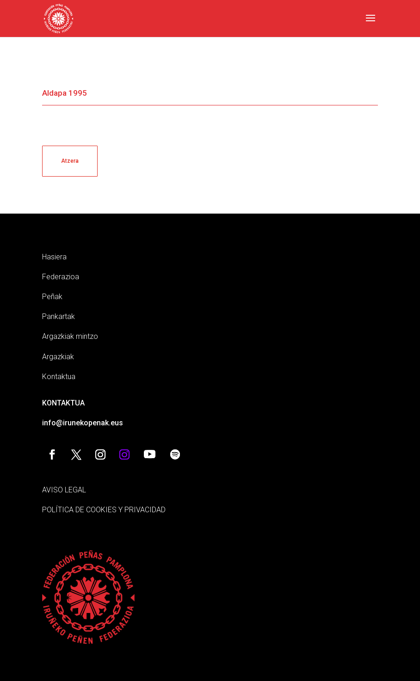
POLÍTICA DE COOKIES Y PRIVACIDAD (104, 509)
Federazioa (60, 276)
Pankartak (58, 316)
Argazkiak (58, 356)
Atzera (70, 161)
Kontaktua (58, 376)
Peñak (52, 296)
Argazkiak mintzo (70, 336)
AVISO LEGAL (64, 489)
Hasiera (54, 256)
